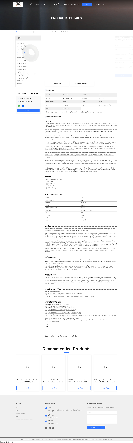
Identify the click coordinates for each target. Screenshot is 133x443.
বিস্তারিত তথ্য (57, 84)
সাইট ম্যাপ (33, 439)
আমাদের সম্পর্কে (40, 4)
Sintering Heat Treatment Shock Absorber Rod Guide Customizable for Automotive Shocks (104, 381)
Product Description (82, 84)
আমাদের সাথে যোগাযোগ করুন (70, 4)
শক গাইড (51, 336)
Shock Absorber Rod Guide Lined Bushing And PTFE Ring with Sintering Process (26, 381)
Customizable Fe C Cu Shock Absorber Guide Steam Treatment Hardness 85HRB (52, 381)
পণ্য (49, 4)
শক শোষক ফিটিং (72, 336)
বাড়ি (31, 4)
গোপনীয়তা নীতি (25, 439)
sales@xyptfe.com (25, 98)
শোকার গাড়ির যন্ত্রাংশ (60, 336)
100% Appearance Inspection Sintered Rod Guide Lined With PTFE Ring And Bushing (77, 381)
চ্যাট (87, 4)
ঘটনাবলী (56, 4)
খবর (17, 417)
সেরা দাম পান (91, 75)
